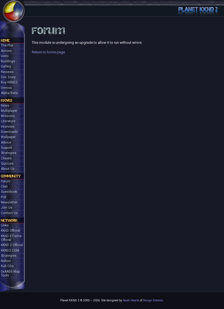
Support (6, 148)
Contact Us (9, 213)
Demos (6, 88)
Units (5, 56)
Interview (8, 127)
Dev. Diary (8, 77)
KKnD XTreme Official (11, 238)
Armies (6, 51)
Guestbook (9, 192)
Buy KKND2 (9, 82)
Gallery (6, 66)
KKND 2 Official (12, 245)
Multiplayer (9, 111)
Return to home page (48, 52)
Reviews (7, 72)
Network (9, 220)
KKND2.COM (10, 250)
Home (5, 40)
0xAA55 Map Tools (10, 273)
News (5, 105)
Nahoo (6, 261)
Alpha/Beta (9, 93)
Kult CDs (7, 266)
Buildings (8, 61)
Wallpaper (8, 137)
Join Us (6, 207)
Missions (8, 116)
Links (5, 225)
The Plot (7, 45)
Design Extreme (153, 300)
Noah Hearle (131, 300)
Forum (5, 181)
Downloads (9, 132)
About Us (8, 169)
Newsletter (9, 202)
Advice (6, 142)
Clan (4, 186)
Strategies (8, 153)
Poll (3, 197)
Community (11, 176)
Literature (8, 121)
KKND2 (6, 100)
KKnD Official (10, 230)
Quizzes (7, 163)
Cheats (6, 158)
